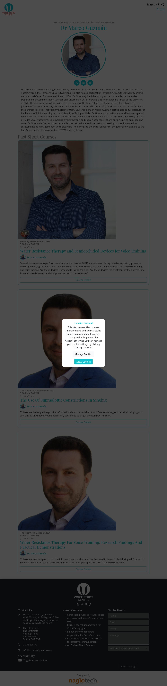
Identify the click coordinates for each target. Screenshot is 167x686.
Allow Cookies (83, 361)
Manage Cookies (83, 354)
